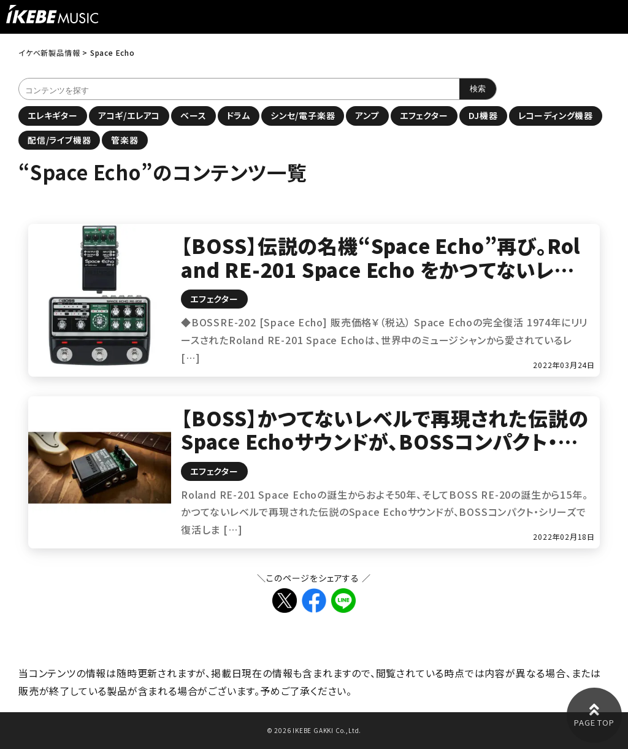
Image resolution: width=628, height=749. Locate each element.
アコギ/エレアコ (129, 115)
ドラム (238, 115)
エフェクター (424, 115)
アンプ (367, 115)
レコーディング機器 (555, 115)
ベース (193, 115)
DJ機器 (483, 115)
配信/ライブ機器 (59, 140)
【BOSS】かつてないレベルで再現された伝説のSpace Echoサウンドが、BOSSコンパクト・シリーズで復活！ (384, 441)
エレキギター (53, 115)
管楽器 (124, 140)
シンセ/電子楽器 (302, 115)
